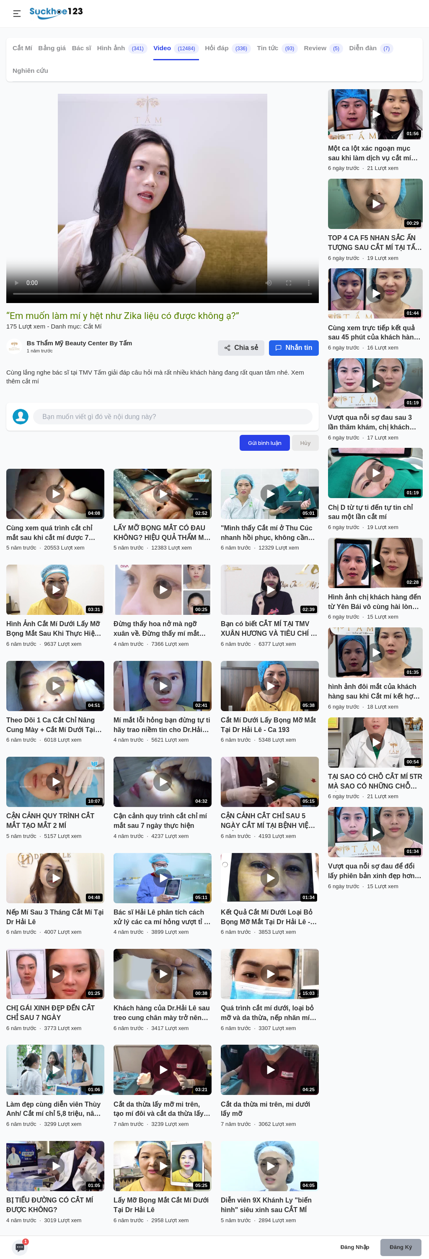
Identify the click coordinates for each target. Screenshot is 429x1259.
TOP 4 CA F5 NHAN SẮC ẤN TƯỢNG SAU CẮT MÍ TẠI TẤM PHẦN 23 (374, 243)
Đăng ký (401, 1247)
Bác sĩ (81, 47)
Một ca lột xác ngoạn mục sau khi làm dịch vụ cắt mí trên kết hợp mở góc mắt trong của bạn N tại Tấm (369, 154)
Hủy (305, 442)
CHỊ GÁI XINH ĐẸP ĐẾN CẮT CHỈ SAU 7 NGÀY (50, 1013)
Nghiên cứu (30, 70)
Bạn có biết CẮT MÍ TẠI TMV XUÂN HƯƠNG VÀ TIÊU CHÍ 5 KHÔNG (267, 629)
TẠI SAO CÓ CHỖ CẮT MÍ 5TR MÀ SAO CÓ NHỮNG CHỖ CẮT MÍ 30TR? (375, 782)
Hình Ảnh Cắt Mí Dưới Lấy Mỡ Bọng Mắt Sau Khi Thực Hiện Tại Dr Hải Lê (53, 629)
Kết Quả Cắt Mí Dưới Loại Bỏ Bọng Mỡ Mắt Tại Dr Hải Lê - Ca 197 (267, 918)
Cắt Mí (22, 47)
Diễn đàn (371, 49)
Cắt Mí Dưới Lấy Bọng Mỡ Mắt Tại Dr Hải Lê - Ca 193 (268, 725)
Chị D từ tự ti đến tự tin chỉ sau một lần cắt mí (370, 512)
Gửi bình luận (265, 442)
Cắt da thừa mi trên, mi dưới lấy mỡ (265, 1109)
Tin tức (277, 49)
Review (323, 49)
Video (176, 49)
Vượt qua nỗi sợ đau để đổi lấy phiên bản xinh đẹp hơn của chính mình (371, 872)
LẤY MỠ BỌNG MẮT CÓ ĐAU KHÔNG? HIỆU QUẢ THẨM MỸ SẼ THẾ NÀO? (161, 533)
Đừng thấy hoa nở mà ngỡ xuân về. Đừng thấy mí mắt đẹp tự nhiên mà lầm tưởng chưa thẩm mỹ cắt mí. (157, 629)
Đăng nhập (355, 1247)
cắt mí (30, 381)
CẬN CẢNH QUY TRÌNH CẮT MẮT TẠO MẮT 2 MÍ (50, 820)
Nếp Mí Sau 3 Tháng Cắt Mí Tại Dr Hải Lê (54, 917)
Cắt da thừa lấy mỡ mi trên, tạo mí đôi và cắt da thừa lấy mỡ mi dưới (159, 1110)
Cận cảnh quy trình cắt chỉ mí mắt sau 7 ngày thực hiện (160, 820)
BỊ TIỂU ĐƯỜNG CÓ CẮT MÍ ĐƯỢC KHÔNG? (49, 1205)
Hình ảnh (122, 49)
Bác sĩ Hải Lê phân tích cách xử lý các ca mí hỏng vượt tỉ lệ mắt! (161, 918)
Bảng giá (52, 47)
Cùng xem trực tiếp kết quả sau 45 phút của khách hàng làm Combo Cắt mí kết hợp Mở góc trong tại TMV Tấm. (373, 333)
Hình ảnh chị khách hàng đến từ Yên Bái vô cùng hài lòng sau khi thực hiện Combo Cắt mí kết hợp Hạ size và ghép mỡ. (374, 603)
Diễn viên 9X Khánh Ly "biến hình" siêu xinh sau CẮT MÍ (266, 1205)
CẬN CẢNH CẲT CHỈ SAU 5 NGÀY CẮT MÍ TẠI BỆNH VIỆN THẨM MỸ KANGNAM (267, 821)
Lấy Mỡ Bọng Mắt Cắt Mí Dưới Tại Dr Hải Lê (161, 1205)
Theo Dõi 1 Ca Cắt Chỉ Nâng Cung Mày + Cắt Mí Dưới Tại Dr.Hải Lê (50, 726)
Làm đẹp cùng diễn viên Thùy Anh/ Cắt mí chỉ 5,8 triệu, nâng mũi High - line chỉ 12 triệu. (54, 1110)
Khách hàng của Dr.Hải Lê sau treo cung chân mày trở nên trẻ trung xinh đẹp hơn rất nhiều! (162, 1014)
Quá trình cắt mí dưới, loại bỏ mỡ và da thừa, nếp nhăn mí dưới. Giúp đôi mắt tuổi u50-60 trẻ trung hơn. (269, 1014)
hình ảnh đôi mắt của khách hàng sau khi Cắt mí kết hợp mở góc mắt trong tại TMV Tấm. (372, 692)
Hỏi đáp (228, 49)
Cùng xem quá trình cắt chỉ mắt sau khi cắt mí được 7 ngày (49, 533)
